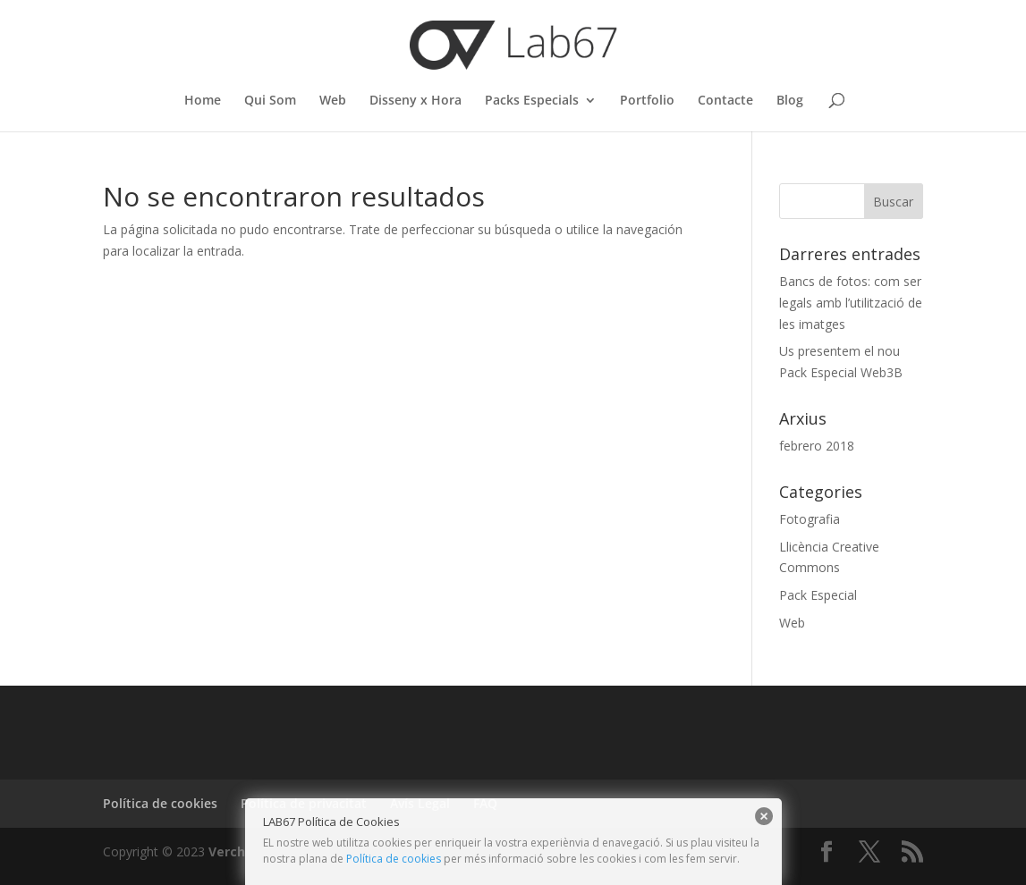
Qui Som (270, 101)
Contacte (725, 101)
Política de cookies (393, 858)
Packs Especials (532, 101)
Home (202, 101)
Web (332, 101)
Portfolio (647, 101)
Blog (789, 101)
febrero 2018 (816, 445)
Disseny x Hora (415, 101)
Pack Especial (818, 594)
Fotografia (809, 518)
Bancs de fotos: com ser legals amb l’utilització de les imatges (850, 303)
